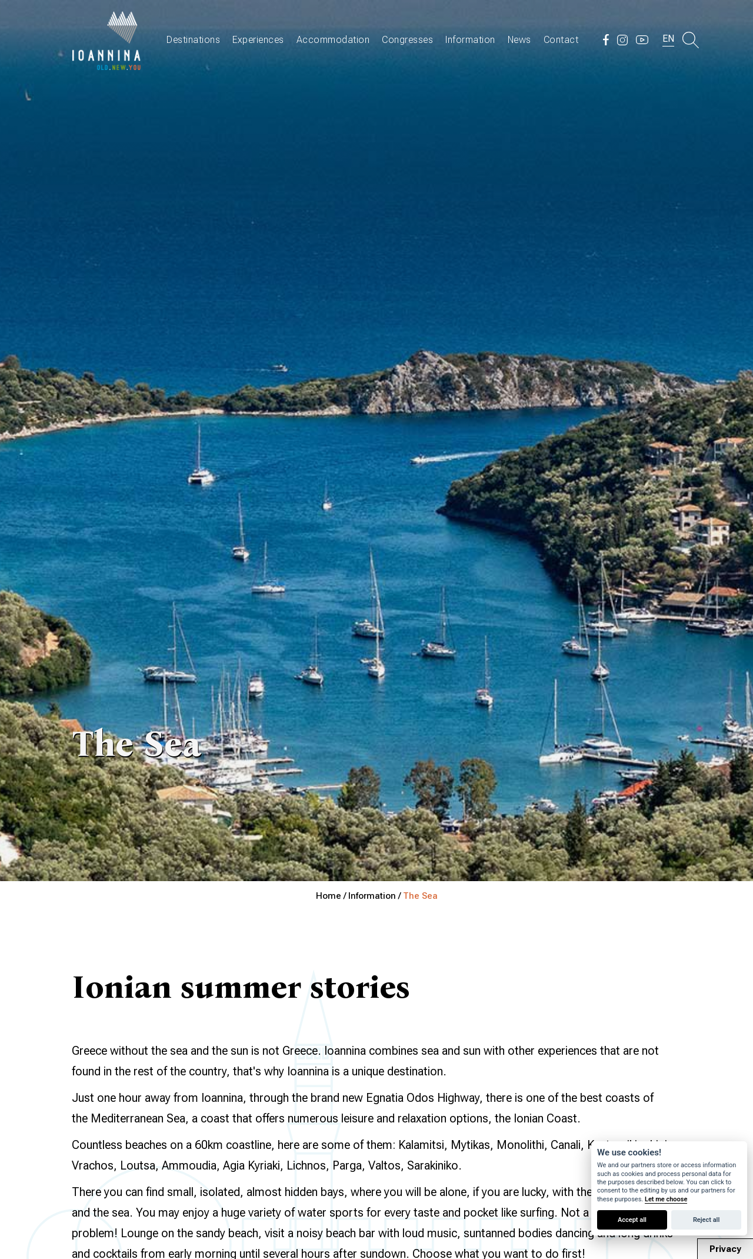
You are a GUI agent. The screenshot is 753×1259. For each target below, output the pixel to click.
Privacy (725, 1249)
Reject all (706, 1220)
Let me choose (666, 1199)
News (519, 39)
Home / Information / (359, 896)
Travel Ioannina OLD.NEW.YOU (107, 39)
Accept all (632, 1220)
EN (668, 38)
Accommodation (333, 39)
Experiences (258, 39)
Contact (561, 39)
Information (470, 39)
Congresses (407, 39)
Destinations (193, 39)
